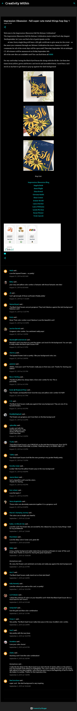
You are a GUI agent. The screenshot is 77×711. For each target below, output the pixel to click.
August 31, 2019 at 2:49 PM (18, 358)
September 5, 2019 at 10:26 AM (20, 686)
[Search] (32, 3)
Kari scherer (13, 490)
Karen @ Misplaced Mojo (18, 390)
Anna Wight (38, 188)
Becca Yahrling (14, 377)
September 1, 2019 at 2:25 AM (19, 518)
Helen (11, 548)
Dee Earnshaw (14, 680)
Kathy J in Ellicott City (16, 524)
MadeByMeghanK (15, 414)
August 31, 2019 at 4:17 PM (18, 395)
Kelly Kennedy (14, 583)
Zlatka (11, 653)
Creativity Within (17, 3)
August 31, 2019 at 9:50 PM (18, 496)
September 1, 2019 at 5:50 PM (19, 578)
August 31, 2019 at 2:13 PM (18, 347)
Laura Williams (38, 207)
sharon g (12, 353)
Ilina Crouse (38, 198)
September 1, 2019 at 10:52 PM (19, 589)
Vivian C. (12, 619)
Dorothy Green (14, 466)
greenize (12, 364)
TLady (11, 442)
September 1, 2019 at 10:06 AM (20, 555)
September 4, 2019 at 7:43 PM (19, 675)
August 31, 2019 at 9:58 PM (18, 507)
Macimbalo (13, 537)
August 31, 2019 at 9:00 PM (18, 472)
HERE (51, 54)
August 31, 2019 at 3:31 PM (18, 371)
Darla (11, 317)
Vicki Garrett (38, 216)
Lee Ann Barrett (14, 328)
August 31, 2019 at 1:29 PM (18, 334)
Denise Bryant (14, 304)
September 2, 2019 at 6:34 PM (19, 625)
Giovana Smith (38, 195)
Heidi (11, 270)
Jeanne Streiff (38, 201)
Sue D (11, 630)
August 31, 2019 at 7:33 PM (18, 460)
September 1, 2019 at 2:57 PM (19, 567)
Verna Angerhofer (15, 501)
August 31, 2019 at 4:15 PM (18, 384)
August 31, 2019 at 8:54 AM (18, 287)
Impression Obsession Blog (38, 182)
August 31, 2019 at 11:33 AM (19, 299)
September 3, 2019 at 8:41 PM (19, 647)
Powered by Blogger (38, 708)
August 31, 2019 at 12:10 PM (19, 323)
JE (10, 293)
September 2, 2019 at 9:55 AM (19, 602)
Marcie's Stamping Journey (18, 512)
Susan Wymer (38, 213)
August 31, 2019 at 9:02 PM (18, 484)
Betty (11, 282)
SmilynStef (13, 608)
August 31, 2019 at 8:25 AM (18, 276)
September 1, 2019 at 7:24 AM (19, 531)
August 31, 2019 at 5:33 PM (18, 449)
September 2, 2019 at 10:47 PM (19, 636)
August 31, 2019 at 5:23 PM (18, 420)
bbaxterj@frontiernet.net (17, 340)
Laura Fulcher (38, 204)
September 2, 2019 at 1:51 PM (19, 613)
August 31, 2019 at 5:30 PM (18, 436)
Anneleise (12, 641)
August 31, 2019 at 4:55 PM (18, 408)
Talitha (11, 455)
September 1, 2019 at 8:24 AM (19, 542)
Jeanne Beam (14, 477)
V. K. (10, 401)
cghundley (13, 425)
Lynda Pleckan (38, 210)
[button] (5, 27)
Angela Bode (38, 185)
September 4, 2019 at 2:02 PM (19, 658)
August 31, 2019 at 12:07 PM (19, 312)
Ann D (11, 572)
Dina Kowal (38, 191)
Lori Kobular (13, 595)
